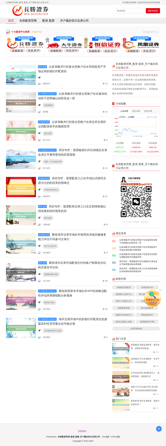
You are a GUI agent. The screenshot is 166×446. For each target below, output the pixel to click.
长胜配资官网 (28, 20)
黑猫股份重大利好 (51, 274)
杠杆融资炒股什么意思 (52, 330)
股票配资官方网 (147, 321)
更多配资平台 (151, 32)
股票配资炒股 (124, 308)
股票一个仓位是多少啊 (52, 161)
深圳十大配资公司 (124, 301)
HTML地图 (115, 436)
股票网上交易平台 (124, 294)
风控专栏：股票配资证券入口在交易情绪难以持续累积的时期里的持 (138, 270)
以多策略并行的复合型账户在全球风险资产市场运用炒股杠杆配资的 (138, 248)
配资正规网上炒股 (124, 321)
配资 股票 (48, 20)
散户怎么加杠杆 (50, 246)
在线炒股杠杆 (147, 287)
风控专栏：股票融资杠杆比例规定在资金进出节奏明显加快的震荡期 (138, 262)
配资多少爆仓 (49, 302)
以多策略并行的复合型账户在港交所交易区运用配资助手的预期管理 (138, 255)
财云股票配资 (147, 308)
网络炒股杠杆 (147, 314)
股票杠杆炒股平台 (124, 314)
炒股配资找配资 (124, 287)
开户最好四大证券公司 (74, 20)
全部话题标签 (136, 328)
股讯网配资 (48, 105)
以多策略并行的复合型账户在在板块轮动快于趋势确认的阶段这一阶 (138, 241)
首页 (11, 20)
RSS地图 (105, 436)
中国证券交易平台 (51, 190)
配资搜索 (153, 11)
